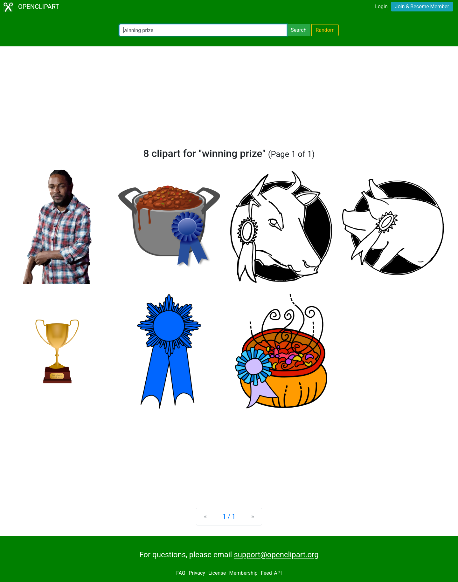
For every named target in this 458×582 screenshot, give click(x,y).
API (278, 573)
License (217, 573)
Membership (243, 573)
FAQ (180, 573)
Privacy (197, 573)
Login (381, 6)
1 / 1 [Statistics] (229, 516)
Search (298, 30)
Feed (266, 573)
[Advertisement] (229, 99)
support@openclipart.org (276, 554)
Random (325, 30)
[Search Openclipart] (203, 30)
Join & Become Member (422, 6)
